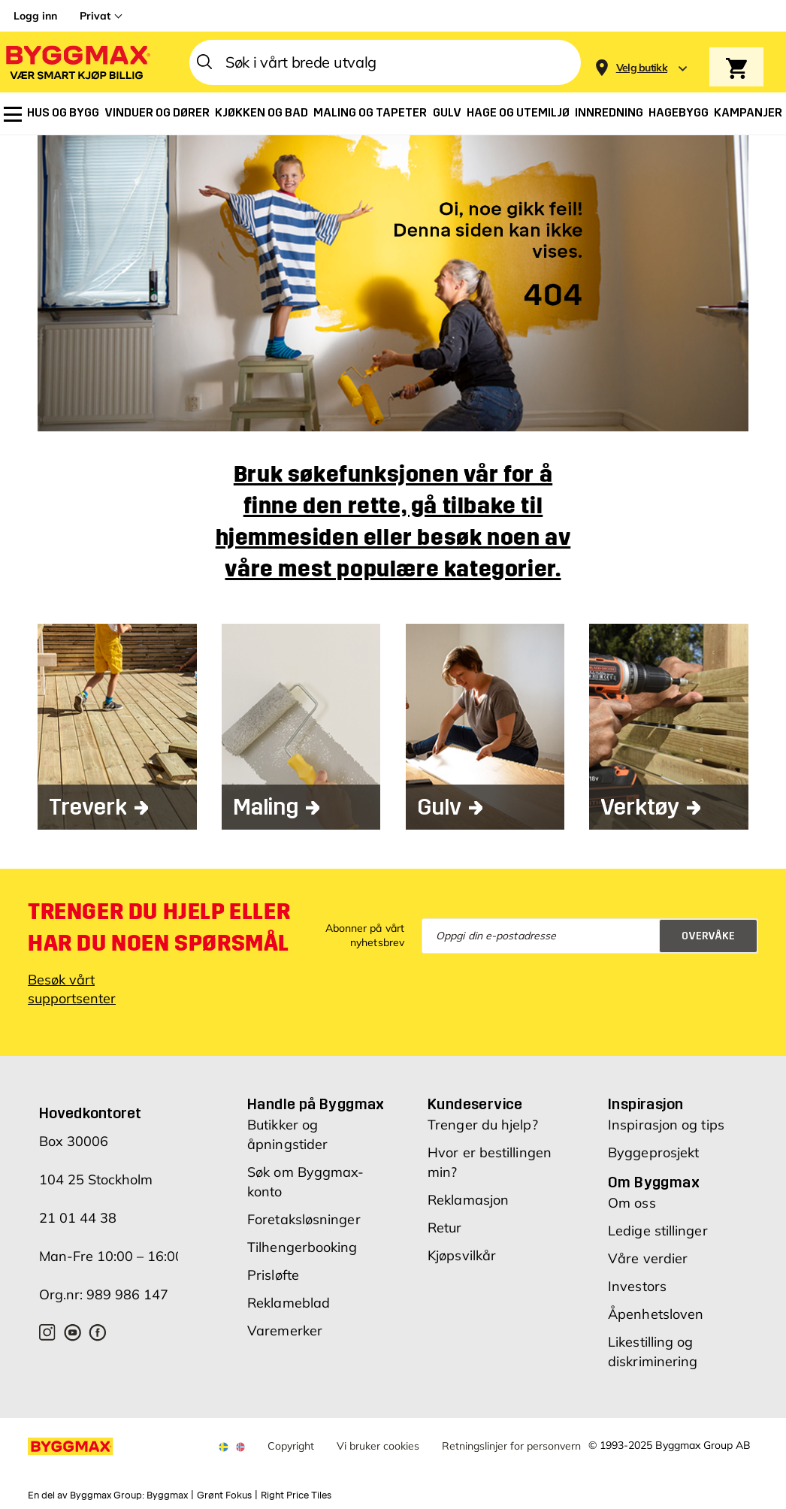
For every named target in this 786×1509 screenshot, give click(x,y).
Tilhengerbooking (302, 1247)
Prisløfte (273, 1275)
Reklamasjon (468, 1199)
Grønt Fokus (224, 1495)
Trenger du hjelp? (483, 1124)
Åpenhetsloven (655, 1314)
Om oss (632, 1202)
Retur (445, 1227)
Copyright (291, 1446)
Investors (637, 1286)
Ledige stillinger (658, 1230)
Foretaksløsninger (304, 1219)
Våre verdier (648, 1258)
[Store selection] (639, 63)
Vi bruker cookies (378, 1446)
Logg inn (35, 16)
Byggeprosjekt (653, 1152)
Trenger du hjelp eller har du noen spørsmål (159, 927)
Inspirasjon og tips (666, 1124)
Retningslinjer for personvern (511, 1446)
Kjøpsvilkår (462, 1255)
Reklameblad (288, 1302)
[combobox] (385, 62)
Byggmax (167, 1495)
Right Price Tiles (296, 1495)
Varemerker (284, 1330)
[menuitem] (13, 114)
